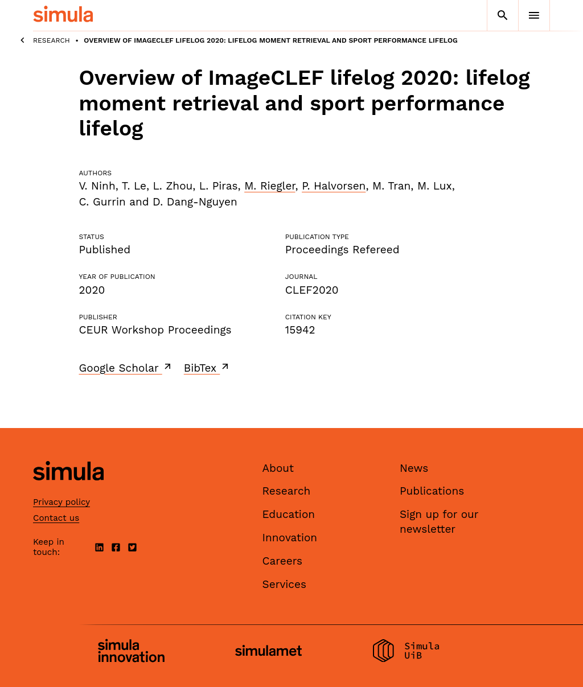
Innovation (290, 537)
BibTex (207, 368)
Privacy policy (61, 502)
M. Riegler (269, 185)
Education (288, 514)
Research (51, 40)
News (414, 468)
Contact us (56, 518)
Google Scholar (126, 368)
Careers (282, 560)
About (278, 468)
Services (284, 584)
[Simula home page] (68, 489)
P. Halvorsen (334, 185)
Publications (432, 490)
